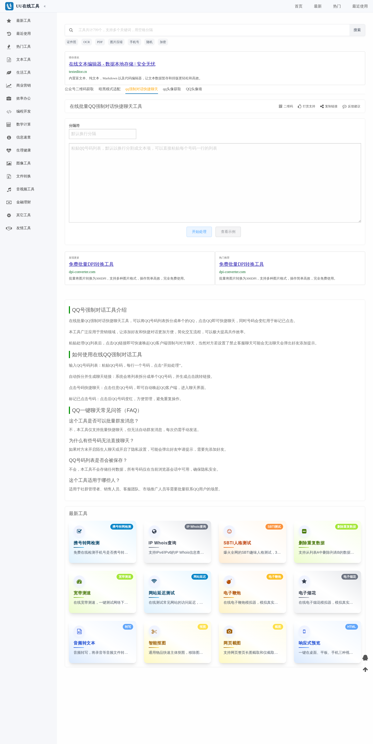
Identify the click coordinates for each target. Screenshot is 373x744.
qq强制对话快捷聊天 (141, 89)
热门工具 (18, 47)
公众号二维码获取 (79, 89)
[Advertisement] (215, 66)
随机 (149, 42)
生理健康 (18, 150)
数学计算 (18, 124)
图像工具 (18, 163)
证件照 (71, 42)
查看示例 (228, 232)
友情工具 (18, 228)
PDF (100, 42)
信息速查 (18, 137)
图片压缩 (116, 42)
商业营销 (18, 85)
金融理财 (18, 202)
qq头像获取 (172, 89)
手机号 (134, 42)
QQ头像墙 (194, 89)
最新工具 (18, 21)
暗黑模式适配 (109, 89)
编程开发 (18, 111)
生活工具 (18, 72)
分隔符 (102, 131)
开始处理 (199, 232)
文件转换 (18, 176)
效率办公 (18, 98)
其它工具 (18, 215)
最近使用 (18, 34)
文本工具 (18, 60)
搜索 (357, 30)
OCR (86, 42)
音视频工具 (19, 189)
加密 (163, 42)
